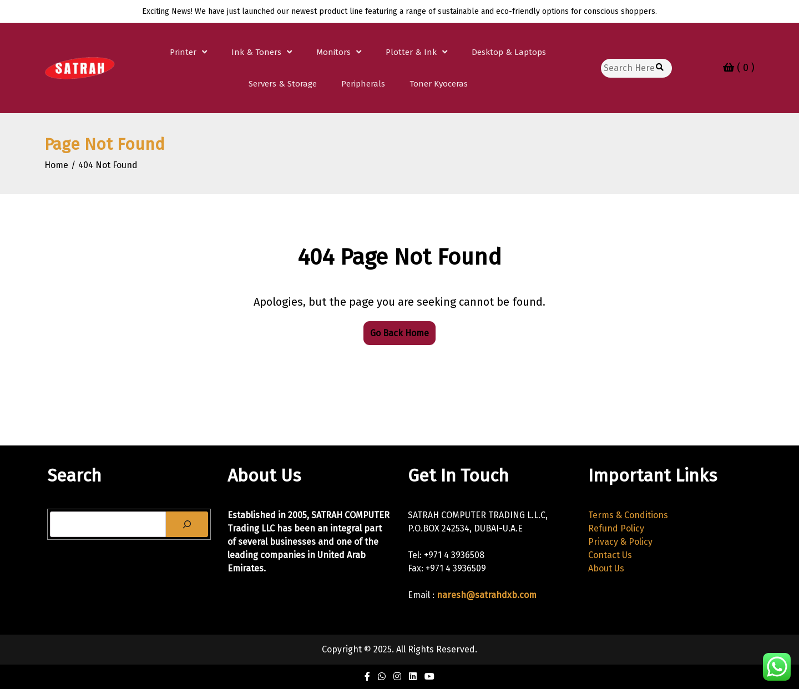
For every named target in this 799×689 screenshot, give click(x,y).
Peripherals (363, 84)
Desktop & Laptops (509, 52)
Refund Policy (616, 528)
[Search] (187, 524)
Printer (183, 52)
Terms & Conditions (628, 515)
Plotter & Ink (411, 52)
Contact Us (610, 555)
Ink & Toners (256, 52)
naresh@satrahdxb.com (487, 595)
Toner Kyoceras (438, 84)
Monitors (333, 52)
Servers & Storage (283, 84)
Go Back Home (399, 333)
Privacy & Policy (620, 541)
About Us (606, 568)
